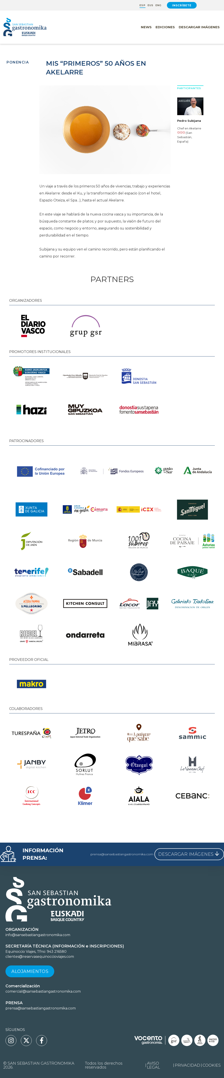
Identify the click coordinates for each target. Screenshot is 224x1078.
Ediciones (165, 27)
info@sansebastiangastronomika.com (37, 935)
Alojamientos (29, 971)
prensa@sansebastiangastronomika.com (122, 854)
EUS (150, 5)
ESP (142, 5)
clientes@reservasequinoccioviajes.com (39, 956)
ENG (158, 5)
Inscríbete (181, 5)
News (146, 27)
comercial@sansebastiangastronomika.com (43, 991)
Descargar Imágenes (199, 27)
